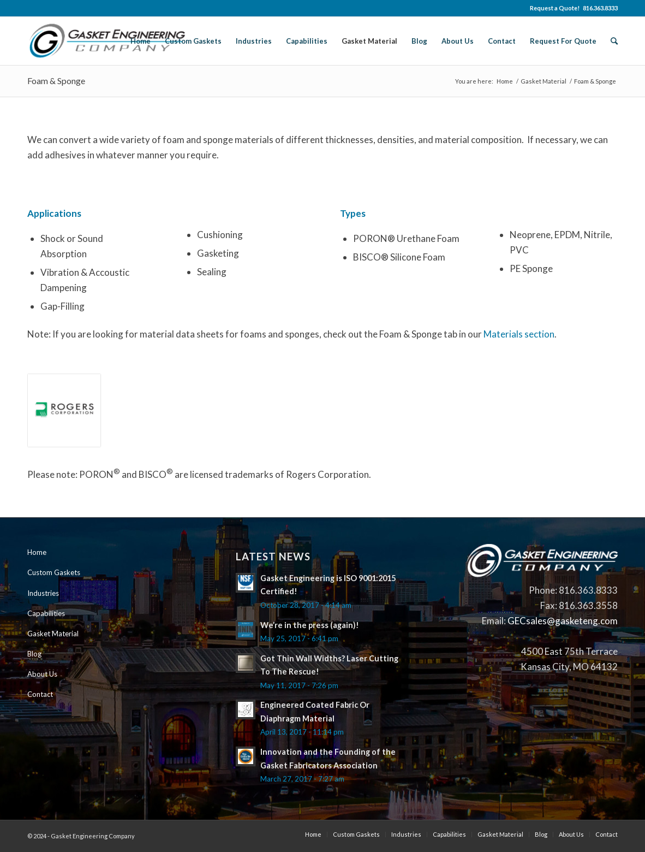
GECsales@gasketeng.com (562, 620)
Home (505, 81)
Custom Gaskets (53, 572)
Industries (43, 593)
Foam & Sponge (56, 80)
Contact (40, 694)
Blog (34, 653)
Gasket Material (543, 81)
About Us (42, 674)
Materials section (518, 334)
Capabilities (46, 613)
